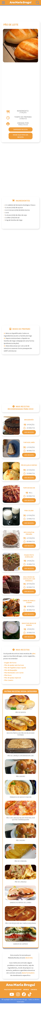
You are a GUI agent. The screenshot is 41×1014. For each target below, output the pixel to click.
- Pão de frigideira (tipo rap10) (14, 668)
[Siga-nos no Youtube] (12, 995)
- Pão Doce (7, 675)
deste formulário (28, 973)
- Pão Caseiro (8, 680)
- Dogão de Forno (9, 663)
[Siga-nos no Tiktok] (29, 995)
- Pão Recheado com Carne (13, 673)
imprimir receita (20, 129)
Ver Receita (29, 432)
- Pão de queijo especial (12, 678)
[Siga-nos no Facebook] (24, 995)
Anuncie (26, 990)
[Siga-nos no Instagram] (18, 995)
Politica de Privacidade (13, 990)
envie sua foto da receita (20, 136)
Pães (33, 654)
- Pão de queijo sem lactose (13, 665)
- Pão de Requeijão (10, 670)
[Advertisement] (21, 12)
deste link (29, 958)
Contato (34, 990)
